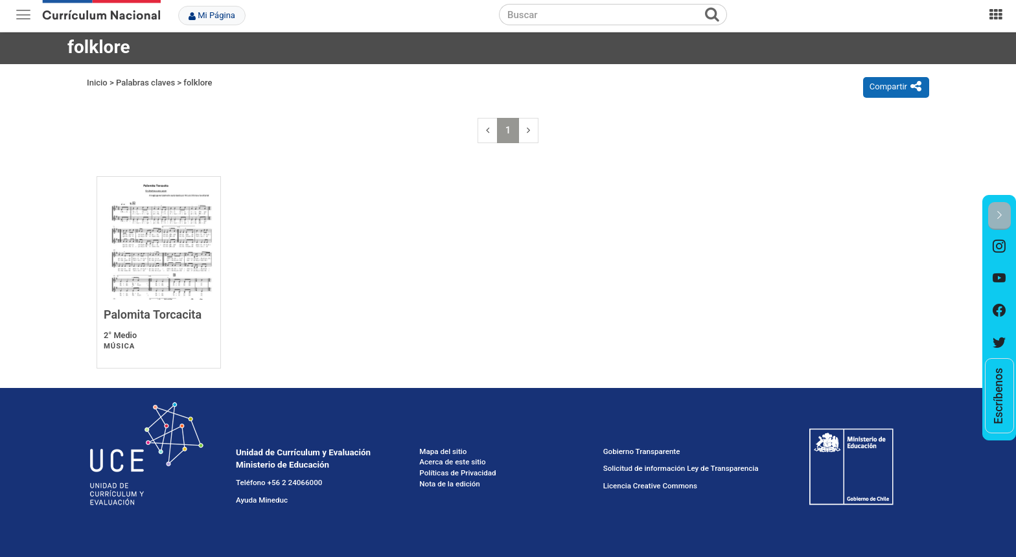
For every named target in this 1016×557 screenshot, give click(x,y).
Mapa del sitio (443, 451)
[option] (999, 246)
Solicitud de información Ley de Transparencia (681, 468)
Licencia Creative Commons (650, 485)
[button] (999, 216)
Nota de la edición (449, 483)
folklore (197, 82)
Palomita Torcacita (153, 314)
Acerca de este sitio (452, 461)
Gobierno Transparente (641, 451)
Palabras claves (145, 82)
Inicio (97, 82)
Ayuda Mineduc (262, 500)
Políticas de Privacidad (457, 472)
